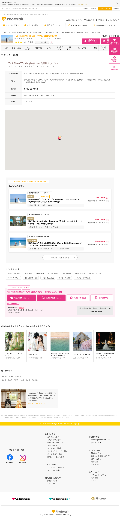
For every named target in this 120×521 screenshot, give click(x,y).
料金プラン (39, 48)
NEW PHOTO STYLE (77, 25)
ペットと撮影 (67, 273)
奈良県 (28, 380)
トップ (5, 48)
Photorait (60, 511)
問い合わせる (13, 304)
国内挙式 (86, 8)
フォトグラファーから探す (57, 451)
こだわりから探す (54, 440)
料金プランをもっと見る (63, 258)
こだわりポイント (60, 48)
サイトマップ (96, 464)
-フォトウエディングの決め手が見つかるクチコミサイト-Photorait (12, 19)
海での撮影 (28, 273)
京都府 (10, 380)
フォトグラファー (83, 48)
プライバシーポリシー (99, 475)
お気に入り (51, 484)
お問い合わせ (96, 459)
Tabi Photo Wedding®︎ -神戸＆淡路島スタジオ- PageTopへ (62, 424)
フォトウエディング (105, 8)
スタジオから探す (54, 470)
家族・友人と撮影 (48, 278)
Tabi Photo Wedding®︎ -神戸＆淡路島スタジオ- (61, 65)
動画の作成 (40, 273)
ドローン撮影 (53, 273)
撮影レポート (70, 48)
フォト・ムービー (28, 48)
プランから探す (53, 445)
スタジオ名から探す (55, 454)
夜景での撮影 (80, 273)
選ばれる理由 (16, 48)
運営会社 (94, 462)
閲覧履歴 (100, 20)
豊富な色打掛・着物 (31, 278)
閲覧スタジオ (52, 481)
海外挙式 (94, 8)
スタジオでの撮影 (65, 278)
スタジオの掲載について (100, 456)
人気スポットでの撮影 (83, 278)
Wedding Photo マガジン (104, 25)
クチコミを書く (42, 42)
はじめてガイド (112, 20)
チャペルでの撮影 (14, 273)
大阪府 (16, 380)
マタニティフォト (14, 278)
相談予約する (114, 42)
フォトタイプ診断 (54, 448)
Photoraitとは (96, 453)
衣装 (95, 48)
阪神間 (11, 376)
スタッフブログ (104, 48)
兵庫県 (22, 380)
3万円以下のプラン (96, 273)
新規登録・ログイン (74, 20)
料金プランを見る (114, 59)
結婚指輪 (116, 8)
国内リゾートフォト (53, 25)
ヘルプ (93, 481)
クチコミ (50, 48)
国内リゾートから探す (55, 457)
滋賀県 (4, 380)
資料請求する (114, 68)
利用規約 (94, 478)
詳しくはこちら (83, 4)
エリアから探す (53, 437)
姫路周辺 (18, 376)
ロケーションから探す (55, 467)
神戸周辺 (4, 376)
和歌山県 (35, 380)
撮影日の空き (114, 50)
